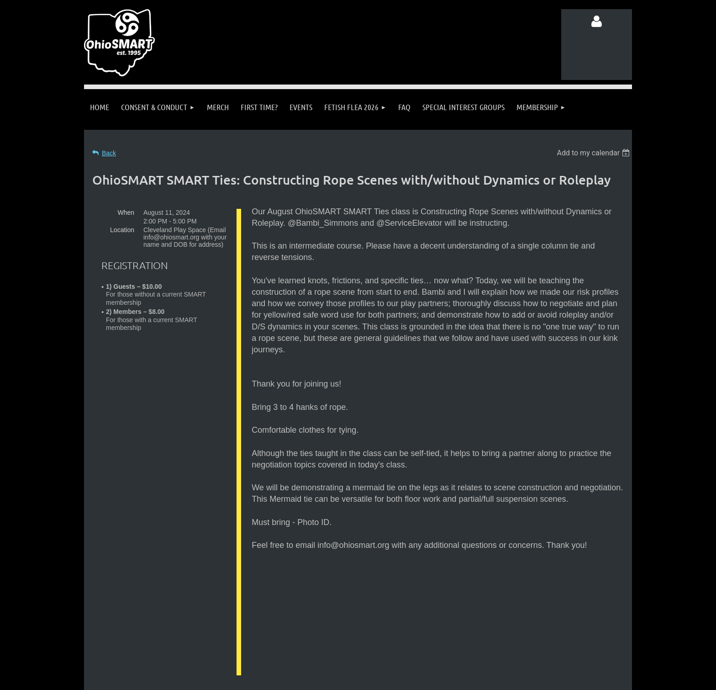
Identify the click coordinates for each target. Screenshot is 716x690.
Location (122, 230)
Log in (596, 21)
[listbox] (594, 153)
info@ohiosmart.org (380, 630)
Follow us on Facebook (175, 648)
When (125, 212)
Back (109, 153)
